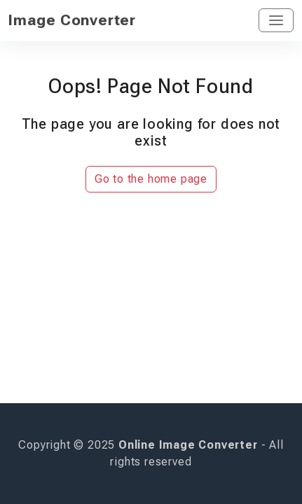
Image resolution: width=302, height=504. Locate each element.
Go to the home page (151, 179)
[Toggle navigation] (276, 20)
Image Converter (72, 20)
